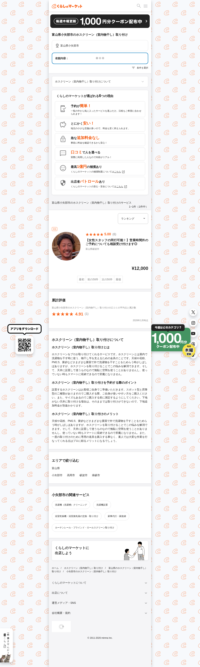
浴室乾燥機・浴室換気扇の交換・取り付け (76, 516)
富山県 (56, 468)
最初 (81, 279)
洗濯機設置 (102, 504)
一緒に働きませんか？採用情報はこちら (6, 642)
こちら (119, 172)
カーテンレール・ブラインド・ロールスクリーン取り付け (84, 527)
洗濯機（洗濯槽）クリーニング (71, 504)
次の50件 (107, 279)
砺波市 (83, 475)
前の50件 (92, 279)
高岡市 (71, 475)
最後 (118, 279)
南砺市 (96, 475)
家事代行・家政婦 (117, 516)
